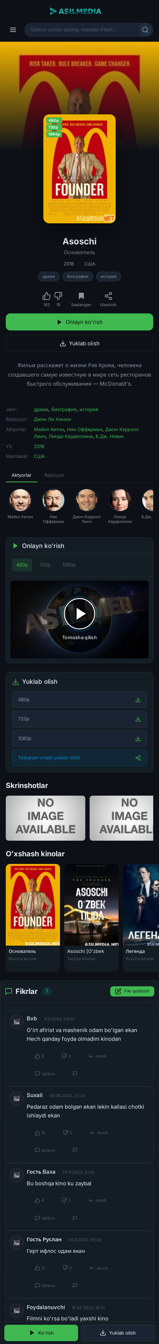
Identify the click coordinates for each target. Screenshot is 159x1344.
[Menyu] (13, 30)
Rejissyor (54, 475)
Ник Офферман (84, 429)
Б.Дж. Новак (110, 436)
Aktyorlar (21, 475)
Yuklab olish (80, 343)
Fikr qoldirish (132, 991)
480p (22, 565)
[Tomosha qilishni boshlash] (79, 620)
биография (78, 276)
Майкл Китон (49, 429)
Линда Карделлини (71, 436)
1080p (69, 565)
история (109, 276)
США (89, 264)
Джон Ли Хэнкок (52, 419)
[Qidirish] (145, 29)
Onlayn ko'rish (79, 321)
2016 (69, 264)
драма (49, 276)
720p (45, 565)
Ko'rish (41, 1332)
